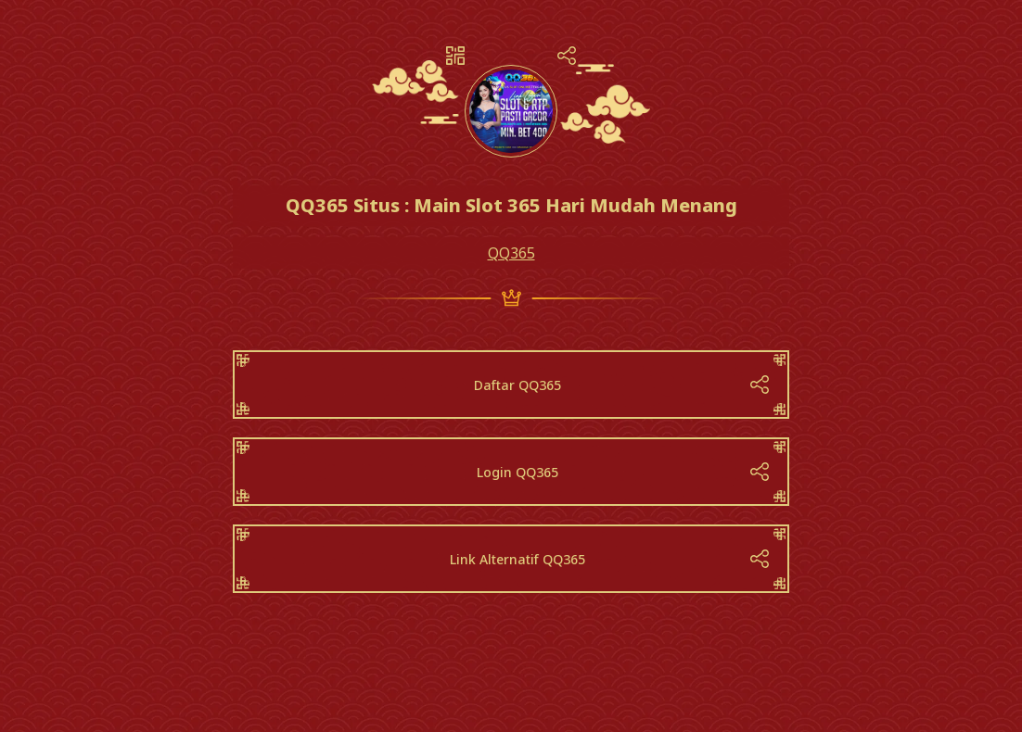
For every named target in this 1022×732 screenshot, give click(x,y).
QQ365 (511, 253)
